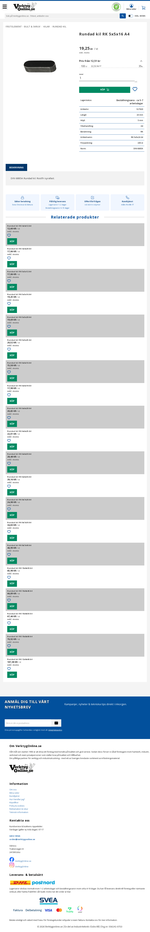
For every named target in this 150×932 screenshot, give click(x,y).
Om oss (13, 789)
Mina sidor (14, 792)
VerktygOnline (21, 866)
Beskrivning (16, 167)
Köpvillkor (14, 802)
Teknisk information (18, 812)
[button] (5, 7)
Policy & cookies (17, 805)
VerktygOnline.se (23, 861)
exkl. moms (140, 16)
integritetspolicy (55, 730)
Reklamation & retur (18, 808)
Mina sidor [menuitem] (131, 9)
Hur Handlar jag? (17, 799)
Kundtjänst (14, 796)
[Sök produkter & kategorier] (62, 15)
